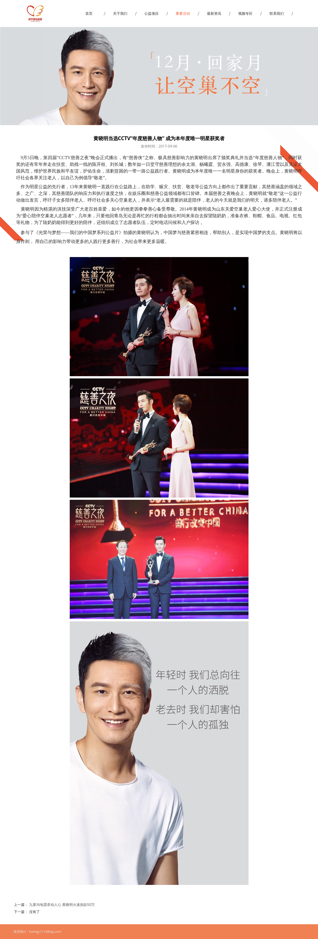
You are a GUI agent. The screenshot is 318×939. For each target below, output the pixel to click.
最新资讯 (214, 13)
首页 (89, 13)
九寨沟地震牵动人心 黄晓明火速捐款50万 (62, 904)
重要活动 (183, 13)
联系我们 (277, 13)
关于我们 (120, 13)
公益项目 (151, 13)
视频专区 (245, 13)
